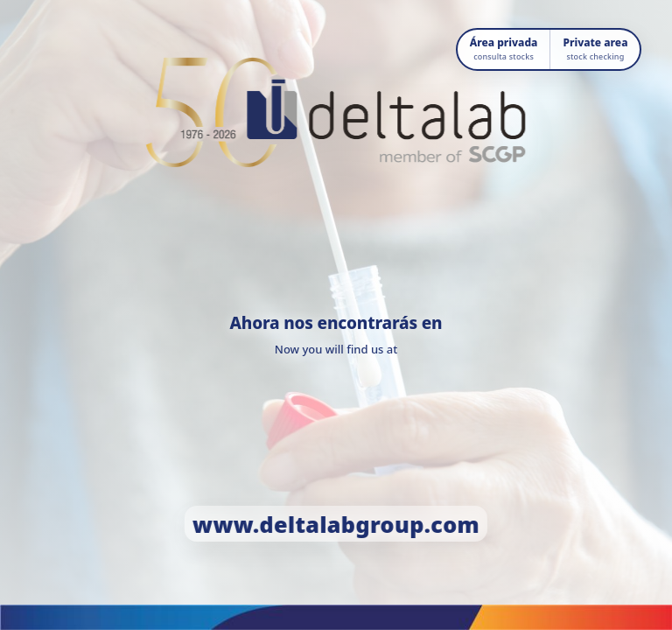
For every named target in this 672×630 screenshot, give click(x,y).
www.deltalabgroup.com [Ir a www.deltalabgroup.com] (336, 524)
